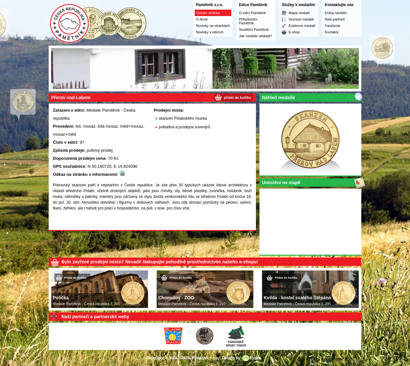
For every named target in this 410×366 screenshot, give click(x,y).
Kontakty (332, 32)
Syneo (255, 358)
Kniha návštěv (336, 13)
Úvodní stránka (208, 13)
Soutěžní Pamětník (254, 29)
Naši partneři (335, 19)
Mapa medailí (299, 13)
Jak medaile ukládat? (255, 36)
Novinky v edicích (210, 32)
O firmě (202, 19)
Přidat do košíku (75, 277)
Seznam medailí (301, 19)
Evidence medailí (302, 26)
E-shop (294, 32)
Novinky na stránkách (213, 26)
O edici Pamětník (252, 13)
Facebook (332, 26)
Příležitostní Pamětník (248, 21)
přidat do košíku (237, 97)
